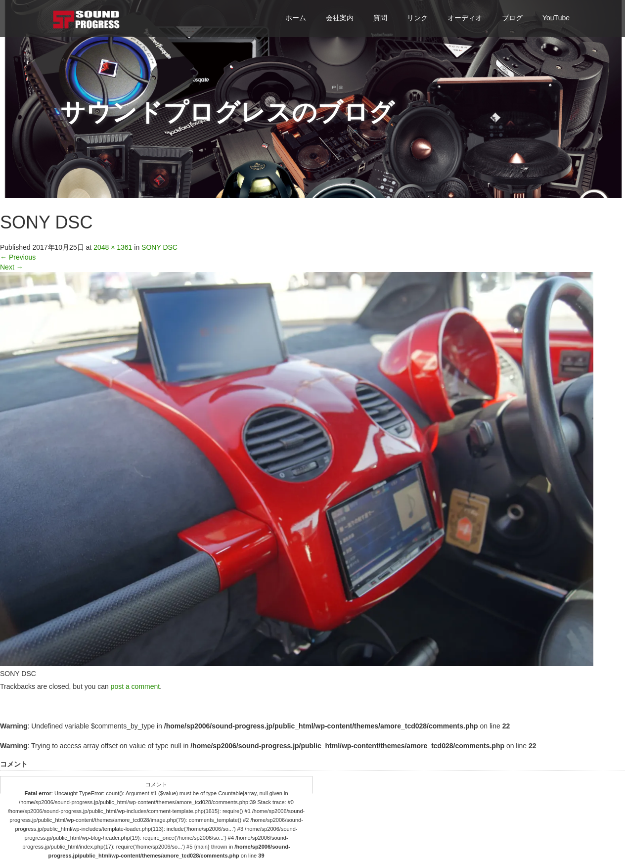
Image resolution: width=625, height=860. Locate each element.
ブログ (512, 18)
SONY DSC (159, 247)
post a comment (135, 686)
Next (11, 267)
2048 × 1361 (112, 247)
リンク (417, 18)
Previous (18, 257)
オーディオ (464, 18)
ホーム (295, 18)
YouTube (556, 18)
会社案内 (340, 18)
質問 (380, 18)
